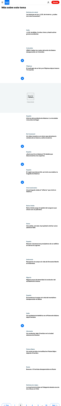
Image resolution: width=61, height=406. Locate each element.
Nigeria (28, 277)
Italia (28, 30)
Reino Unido (30, 205)
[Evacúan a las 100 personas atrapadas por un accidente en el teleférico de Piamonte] (42, 321)
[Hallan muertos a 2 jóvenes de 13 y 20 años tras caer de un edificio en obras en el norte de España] (42, 249)
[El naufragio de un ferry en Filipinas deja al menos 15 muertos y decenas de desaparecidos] (42, 74)
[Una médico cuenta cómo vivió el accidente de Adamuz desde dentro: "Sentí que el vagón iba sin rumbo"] (42, 178)
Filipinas (29, 66)
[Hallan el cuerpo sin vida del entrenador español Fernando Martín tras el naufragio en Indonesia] (42, 267)
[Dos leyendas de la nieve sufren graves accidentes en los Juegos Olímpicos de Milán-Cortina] (42, 38)
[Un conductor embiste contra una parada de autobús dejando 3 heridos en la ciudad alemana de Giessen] (42, 339)
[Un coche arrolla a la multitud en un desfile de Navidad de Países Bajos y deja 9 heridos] (42, 357)
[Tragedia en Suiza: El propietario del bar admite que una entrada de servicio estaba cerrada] (42, 231)
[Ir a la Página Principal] (7, 2)
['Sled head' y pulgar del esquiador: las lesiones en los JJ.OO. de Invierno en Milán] (42, 20)
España (28, 116)
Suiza (28, 223)
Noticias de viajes (32, 385)
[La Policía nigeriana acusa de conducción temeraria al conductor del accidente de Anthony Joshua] (42, 285)
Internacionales (31, 187)
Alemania (29, 331)
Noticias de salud (32, 12)
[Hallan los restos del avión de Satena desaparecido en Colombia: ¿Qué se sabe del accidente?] (42, 56)
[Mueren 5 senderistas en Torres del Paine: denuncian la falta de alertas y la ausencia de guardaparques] (42, 393)
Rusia (28, 367)
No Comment (30, 134)
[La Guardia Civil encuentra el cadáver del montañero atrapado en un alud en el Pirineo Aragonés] (42, 303)
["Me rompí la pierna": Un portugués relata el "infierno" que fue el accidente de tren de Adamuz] (42, 196)
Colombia (29, 48)
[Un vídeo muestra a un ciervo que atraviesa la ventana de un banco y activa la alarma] (42, 142)
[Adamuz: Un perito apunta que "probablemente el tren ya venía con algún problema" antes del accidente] (42, 160)
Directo (55, 2)
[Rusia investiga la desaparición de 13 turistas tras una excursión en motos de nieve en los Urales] (42, 375)
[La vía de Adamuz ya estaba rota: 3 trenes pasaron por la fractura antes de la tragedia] (42, 124)
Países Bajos (30, 349)
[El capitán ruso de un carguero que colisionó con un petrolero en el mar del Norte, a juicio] (42, 213)
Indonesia (29, 259)
